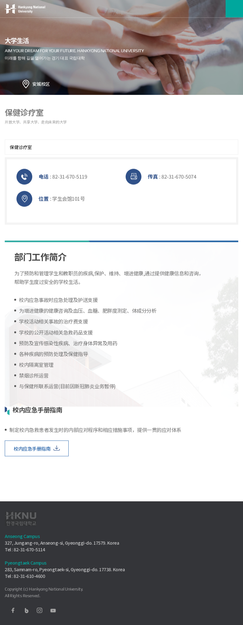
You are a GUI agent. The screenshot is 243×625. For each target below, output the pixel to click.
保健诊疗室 (21, 147)
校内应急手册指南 (32, 452)
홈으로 (26, 84)
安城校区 (41, 84)
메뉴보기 (234, 8)
